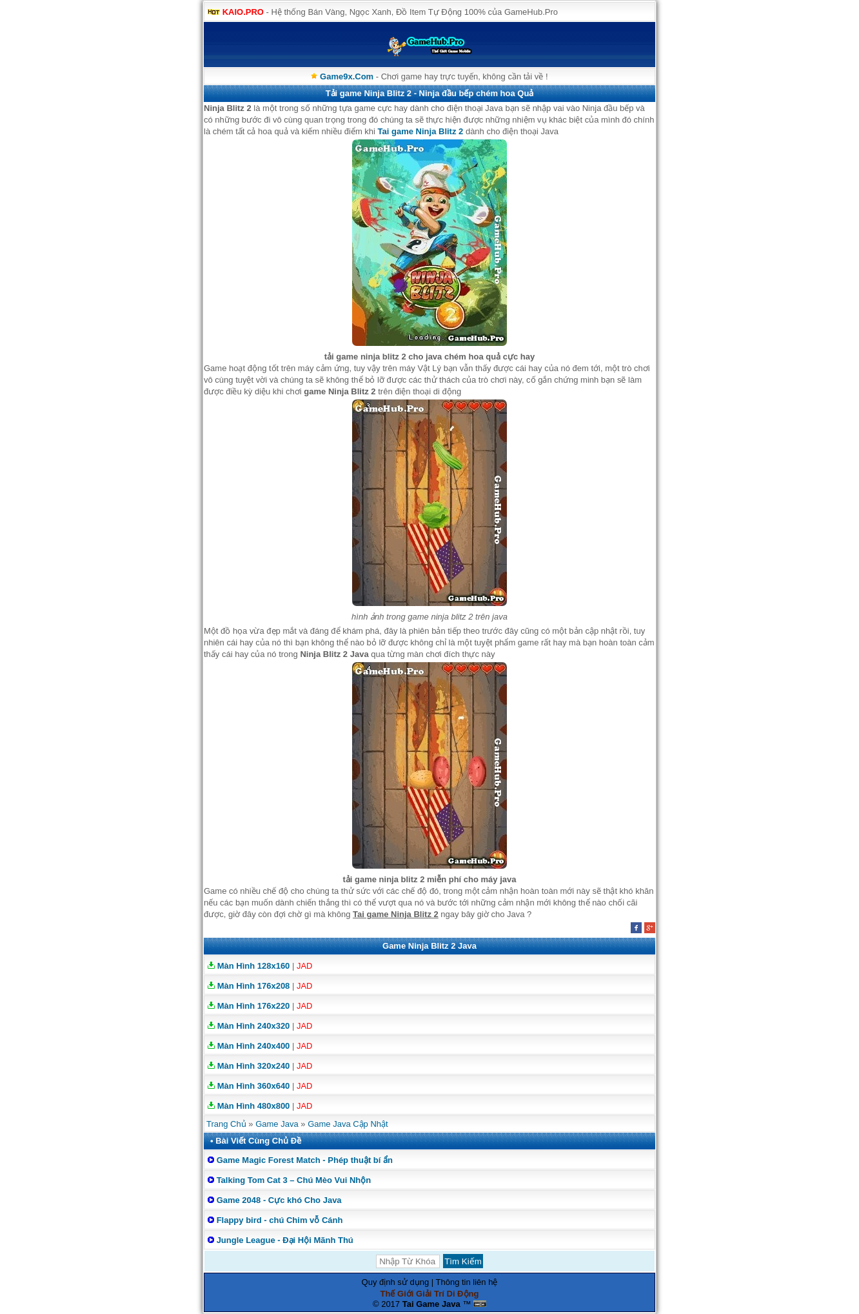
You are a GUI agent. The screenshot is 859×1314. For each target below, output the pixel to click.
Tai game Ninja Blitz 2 (421, 131)
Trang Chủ (226, 1124)
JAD (305, 966)
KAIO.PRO (243, 12)
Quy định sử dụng (396, 1282)
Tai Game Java (431, 1304)
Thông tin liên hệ (467, 1282)
